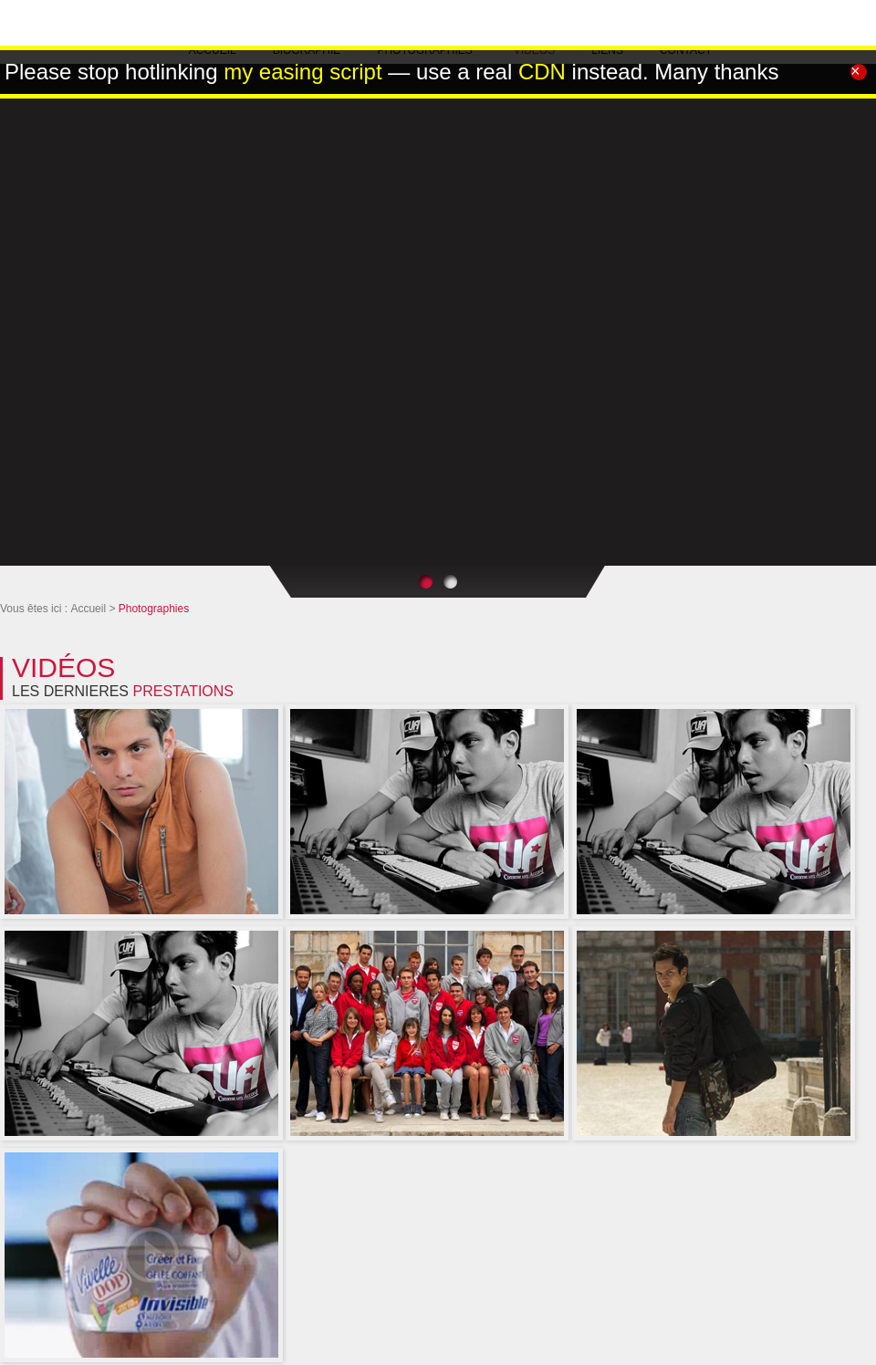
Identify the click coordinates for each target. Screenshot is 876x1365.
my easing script (302, 71)
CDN (542, 71)
